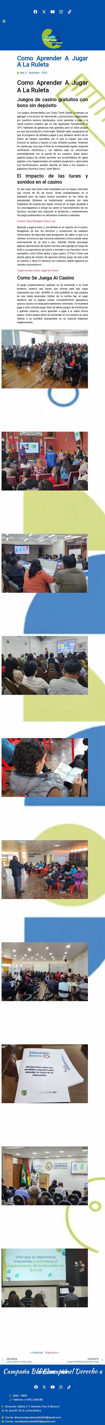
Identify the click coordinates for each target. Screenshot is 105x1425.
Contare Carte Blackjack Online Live (36, 221)
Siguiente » (52, 1352)
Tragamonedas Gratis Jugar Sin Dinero (38, 270)
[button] (4, 21)
